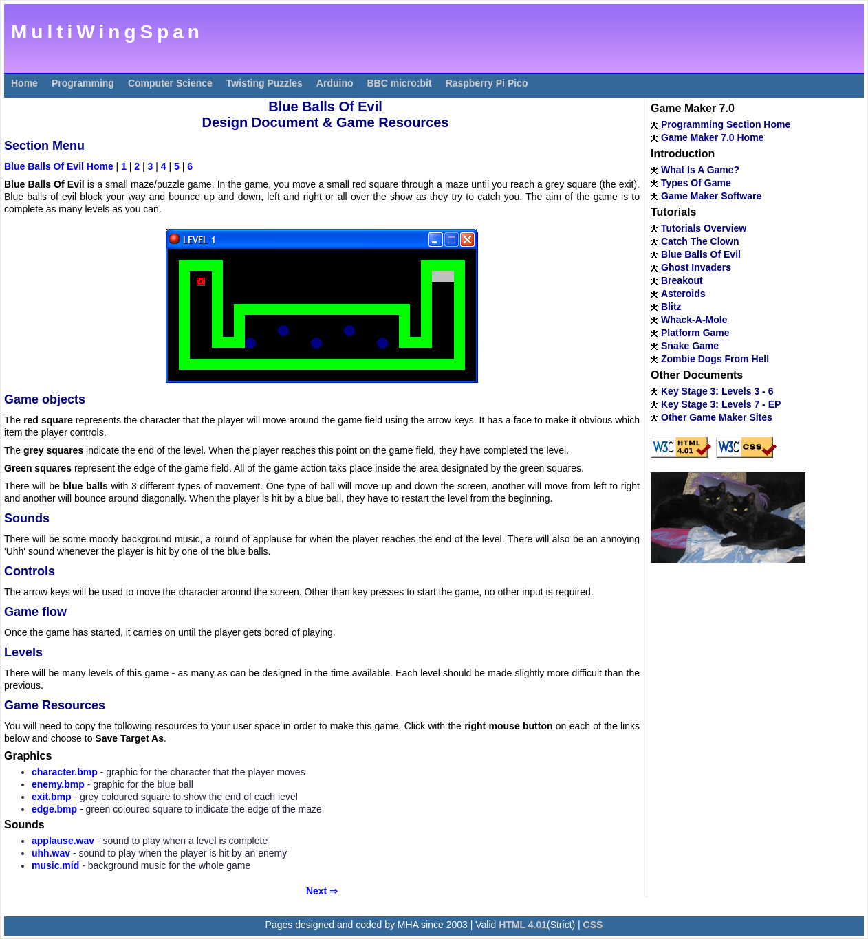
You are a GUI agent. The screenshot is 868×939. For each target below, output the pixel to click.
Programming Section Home (725, 124)
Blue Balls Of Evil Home (58, 166)
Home (24, 83)
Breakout (682, 280)
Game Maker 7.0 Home (712, 137)
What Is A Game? (700, 169)
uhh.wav (51, 853)
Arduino (335, 83)
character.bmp (65, 771)
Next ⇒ (322, 890)
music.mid (55, 865)
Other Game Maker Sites (716, 417)
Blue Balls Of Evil (701, 254)
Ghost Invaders (696, 267)
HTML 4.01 (523, 924)
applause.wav (63, 840)
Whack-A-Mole (694, 319)
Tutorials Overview (703, 228)
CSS (593, 924)
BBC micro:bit (399, 83)
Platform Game (695, 332)
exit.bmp (52, 796)
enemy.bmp (58, 784)
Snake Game (690, 345)
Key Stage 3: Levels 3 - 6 (717, 391)
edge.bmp (54, 809)
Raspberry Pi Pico (487, 83)
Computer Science (170, 83)
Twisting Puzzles (264, 83)
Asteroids (683, 293)
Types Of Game (696, 182)
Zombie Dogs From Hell (715, 358)
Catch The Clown (700, 241)
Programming (83, 83)
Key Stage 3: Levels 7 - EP (721, 404)
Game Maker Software (711, 195)
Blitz (671, 306)
